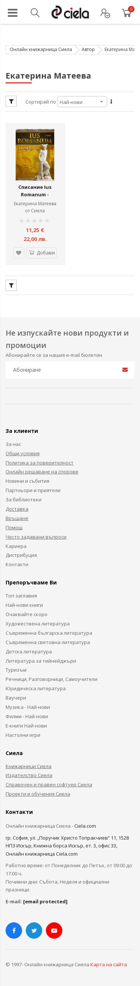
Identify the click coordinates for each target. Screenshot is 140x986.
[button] (18, 251)
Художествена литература (38, 622)
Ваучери (16, 696)
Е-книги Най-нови (26, 724)
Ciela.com (85, 824)
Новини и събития (27, 479)
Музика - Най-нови (28, 705)
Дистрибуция (21, 554)
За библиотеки (23, 498)
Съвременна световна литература (48, 640)
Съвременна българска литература (49, 631)
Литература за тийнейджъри (41, 659)
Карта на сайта (108, 963)
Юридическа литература (36, 687)
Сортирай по (40, 101)
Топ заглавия (21, 594)
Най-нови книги (24, 603)
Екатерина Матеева (35, 202)
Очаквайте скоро (26, 612)
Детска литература (29, 650)
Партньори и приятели (33, 488)
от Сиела (35, 209)
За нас (13, 442)
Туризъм (16, 668)
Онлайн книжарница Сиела (41, 49)
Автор (88, 49)
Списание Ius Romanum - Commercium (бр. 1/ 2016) (35, 197)
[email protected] (45, 900)
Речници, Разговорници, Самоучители (51, 677)
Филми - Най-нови (27, 714)
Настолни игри (23, 733)
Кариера (16, 544)
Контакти (17, 563)
